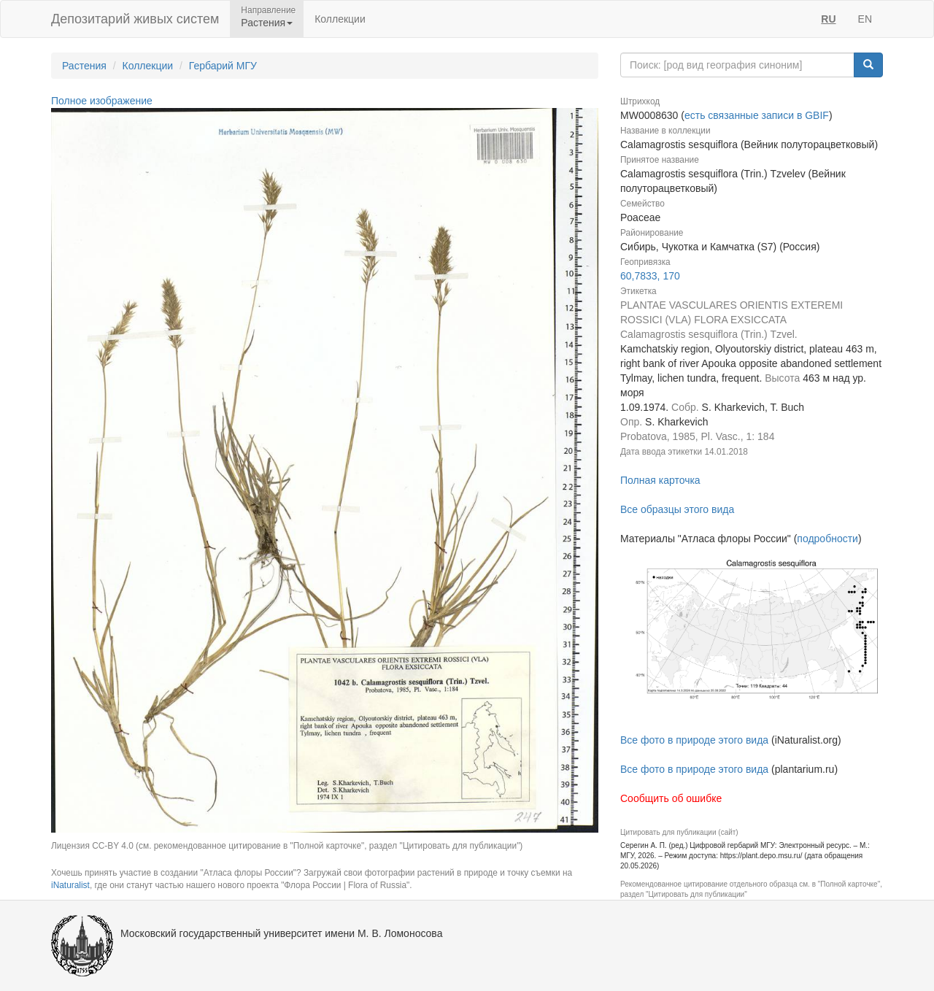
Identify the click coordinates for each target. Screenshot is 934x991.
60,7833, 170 (650, 276)
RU (828, 19)
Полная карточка (660, 480)
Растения (84, 66)
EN (865, 19)
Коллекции (340, 19)
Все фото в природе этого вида (694, 740)
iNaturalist (70, 885)
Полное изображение (102, 101)
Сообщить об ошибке (671, 798)
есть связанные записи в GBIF (756, 115)
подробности (827, 538)
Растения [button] (267, 22)
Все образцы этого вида (677, 509)
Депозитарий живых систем (135, 19)
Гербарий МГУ (223, 66)
